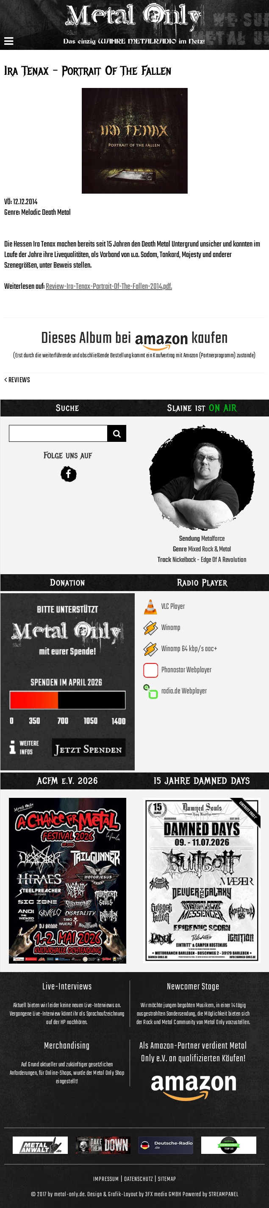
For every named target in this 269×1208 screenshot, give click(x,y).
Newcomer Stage (193, 987)
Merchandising (67, 1046)
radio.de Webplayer (184, 691)
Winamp (170, 628)
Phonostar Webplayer (186, 670)
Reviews (17, 380)
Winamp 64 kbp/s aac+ (189, 649)
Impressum (106, 1179)
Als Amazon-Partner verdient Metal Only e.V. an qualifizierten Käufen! (193, 1052)
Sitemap (167, 1179)
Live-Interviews (67, 987)
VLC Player (173, 607)
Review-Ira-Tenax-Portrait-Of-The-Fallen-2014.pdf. (109, 287)
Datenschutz (138, 1179)
